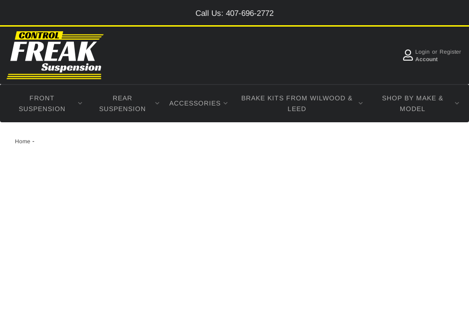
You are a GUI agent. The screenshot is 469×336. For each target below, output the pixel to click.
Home (22, 141)
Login (422, 52)
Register (450, 52)
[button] (46, 103)
